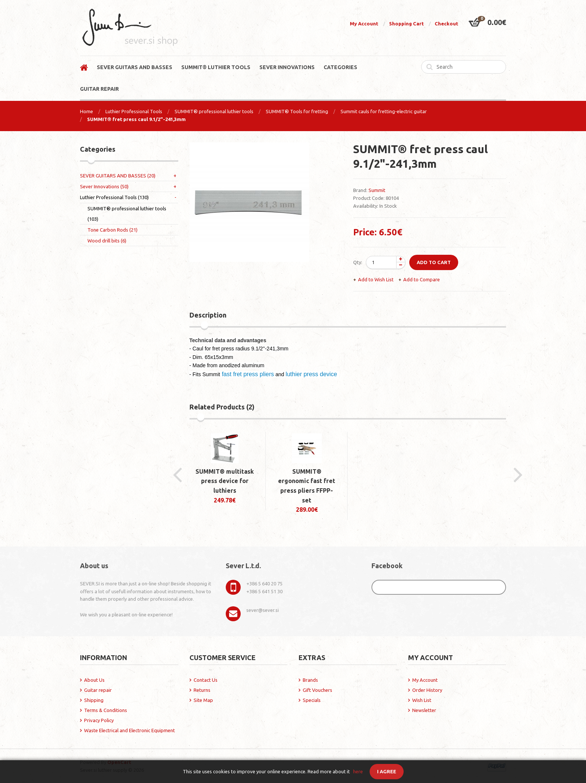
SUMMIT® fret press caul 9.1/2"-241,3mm (136, 119)
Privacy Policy (99, 720)
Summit (376, 190)
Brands (310, 680)
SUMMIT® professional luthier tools (214, 111)
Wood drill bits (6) (106, 240)
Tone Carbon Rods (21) (112, 229)
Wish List (421, 700)
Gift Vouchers (317, 690)
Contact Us (206, 680)
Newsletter (424, 710)
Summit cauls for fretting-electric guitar (383, 111)
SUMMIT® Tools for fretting (297, 111)
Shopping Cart (406, 23)
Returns (202, 690)
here (358, 771)
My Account (364, 23)
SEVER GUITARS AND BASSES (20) (117, 175)
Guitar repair (98, 690)
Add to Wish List (376, 279)
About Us (94, 680)
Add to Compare (421, 279)
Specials (312, 700)
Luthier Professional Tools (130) (114, 197)
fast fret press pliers (247, 374)
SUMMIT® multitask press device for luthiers (224, 481)
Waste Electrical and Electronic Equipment (129, 730)
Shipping (94, 700)
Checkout (446, 23)
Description (207, 315)
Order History (427, 690)
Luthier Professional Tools (133, 111)
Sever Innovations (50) (104, 186)
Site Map (203, 700)
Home (86, 111)
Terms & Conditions (105, 710)
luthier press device (311, 374)
